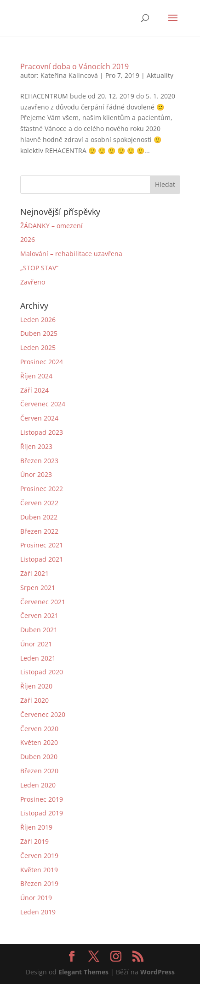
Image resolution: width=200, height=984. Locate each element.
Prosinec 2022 (41, 488)
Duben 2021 (38, 629)
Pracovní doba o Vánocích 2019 (74, 66)
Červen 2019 (39, 855)
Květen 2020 (39, 742)
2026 (27, 239)
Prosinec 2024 (41, 361)
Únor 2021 (36, 644)
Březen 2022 (39, 531)
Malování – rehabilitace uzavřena (71, 253)
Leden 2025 (38, 347)
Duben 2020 (38, 756)
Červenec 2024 (42, 403)
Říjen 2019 (36, 827)
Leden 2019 (38, 911)
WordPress (157, 972)
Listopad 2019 (41, 813)
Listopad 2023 (41, 432)
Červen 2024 (39, 418)
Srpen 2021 (37, 587)
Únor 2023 (36, 474)
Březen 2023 (39, 460)
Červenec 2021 (42, 601)
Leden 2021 (38, 658)
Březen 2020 (39, 770)
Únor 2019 (36, 897)
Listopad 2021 (41, 559)
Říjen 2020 (36, 686)
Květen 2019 (39, 869)
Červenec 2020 (42, 714)
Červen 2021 (39, 615)
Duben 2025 (38, 333)
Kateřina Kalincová (69, 75)
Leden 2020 (38, 785)
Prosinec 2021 (41, 545)
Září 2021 (34, 573)
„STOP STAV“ (39, 267)
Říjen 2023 (36, 446)
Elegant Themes (83, 972)
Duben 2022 (38, 517)
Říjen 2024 (36, 376)
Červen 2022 (39, 502)
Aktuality (160, 75)
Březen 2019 (39, 883)
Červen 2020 (39, 728)
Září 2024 (34, 390)
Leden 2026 (38, 319)
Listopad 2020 (41, 671)
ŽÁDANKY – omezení (51, 225)
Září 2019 (34, 841)
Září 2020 (34, 700)
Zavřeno (32, 282)
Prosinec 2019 (41, 799)
